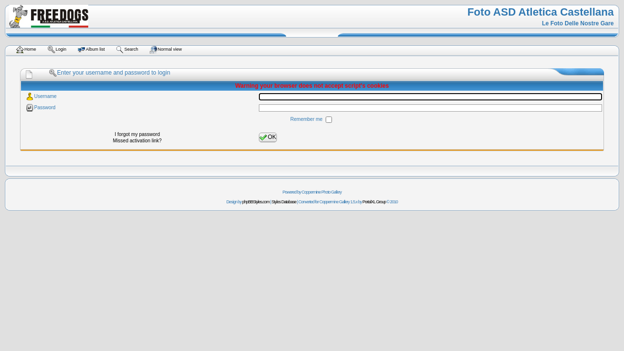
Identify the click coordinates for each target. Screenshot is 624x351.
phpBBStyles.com (256, 201)
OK (267, 137)
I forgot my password (137, 134)
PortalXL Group (374, 201)
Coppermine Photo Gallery (321, 192)
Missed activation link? (137, 140)
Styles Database (284, 201)
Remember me (307, 119)
